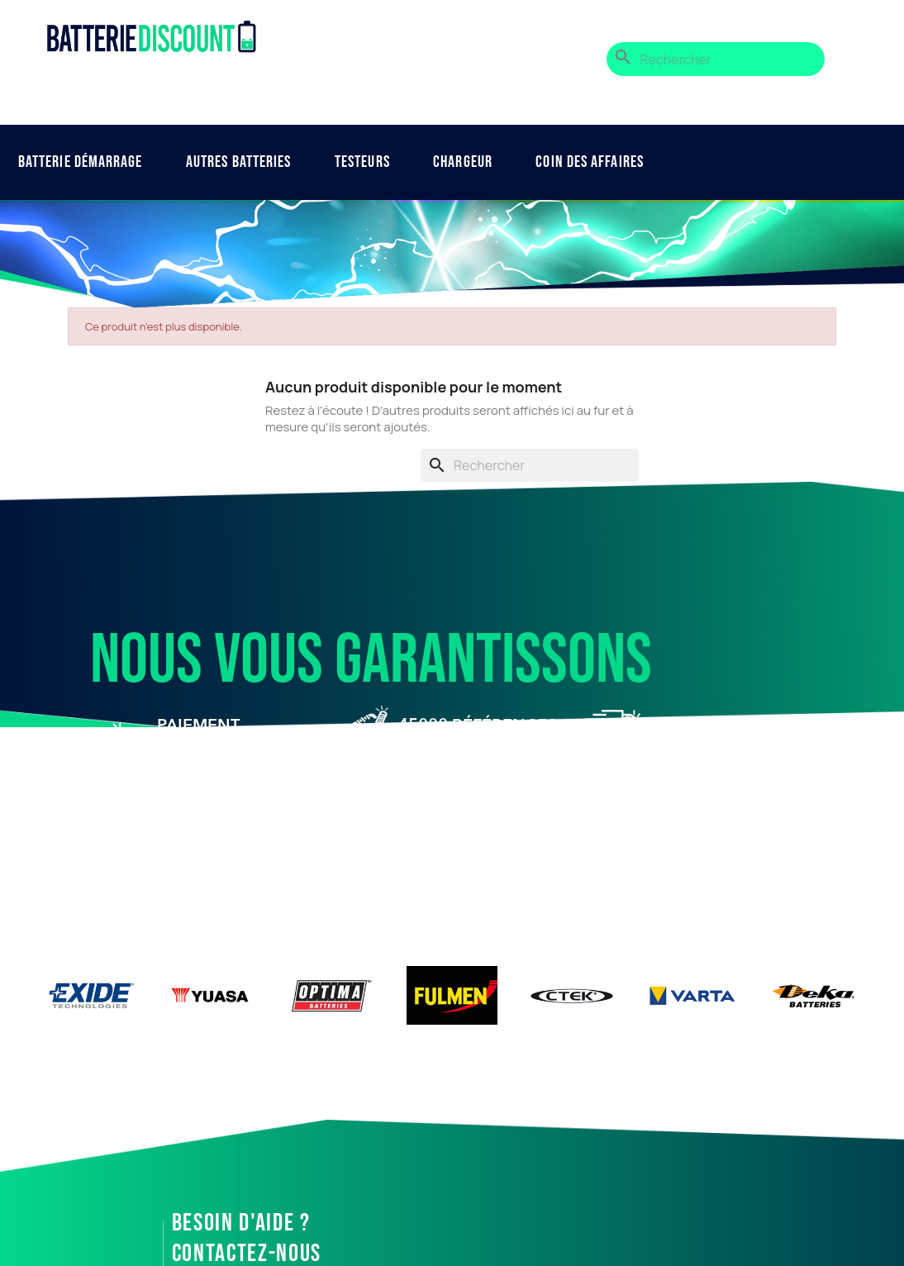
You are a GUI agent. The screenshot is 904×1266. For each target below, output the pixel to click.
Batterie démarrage (80, 162)
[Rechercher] (716, 59)
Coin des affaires (589, 162)
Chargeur (462, 162)
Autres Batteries (239, 162)
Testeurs (362, 162)
